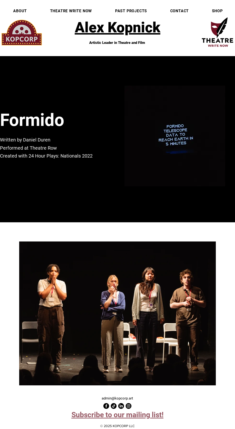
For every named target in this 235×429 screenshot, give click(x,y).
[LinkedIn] (121, 406)
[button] (117, 415)
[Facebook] (106, 406)
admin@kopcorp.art (117, 398)
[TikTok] (114, 406)
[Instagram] (128, 406)
